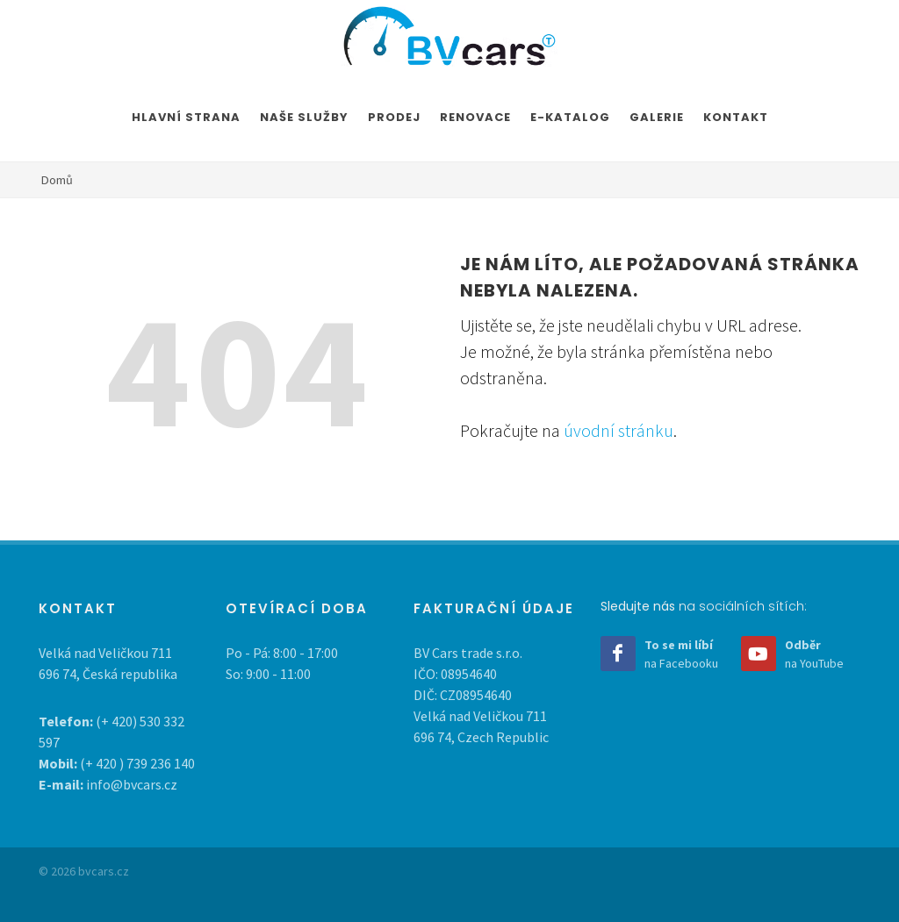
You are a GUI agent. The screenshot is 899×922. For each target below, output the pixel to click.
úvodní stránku (618, 430)
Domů (57, 180)
